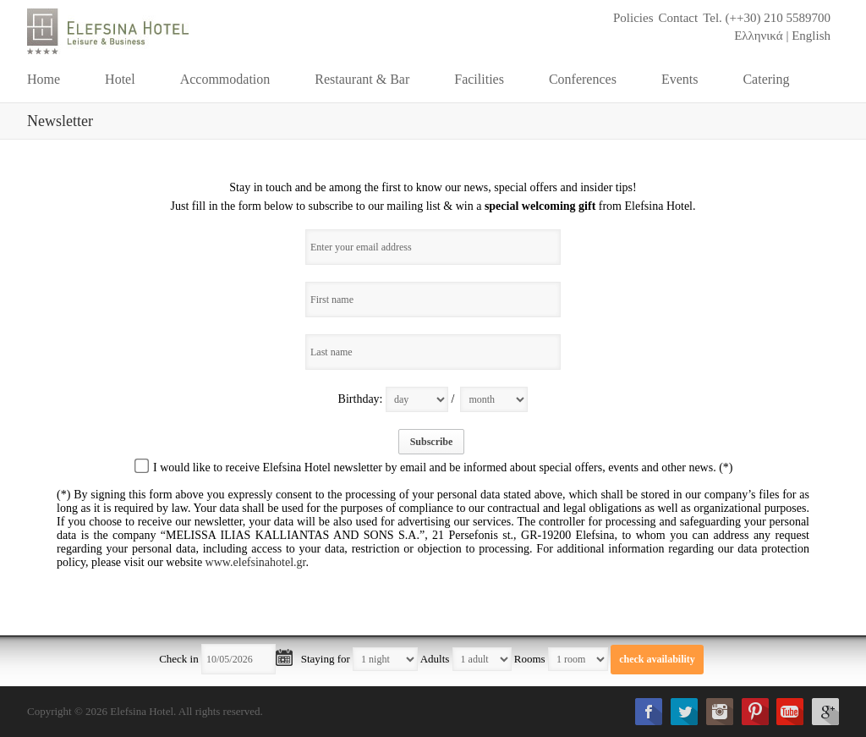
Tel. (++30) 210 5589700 (766, 18)
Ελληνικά (758, 35)
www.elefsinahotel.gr (256, 562)
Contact (678, 18)
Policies (633, 18)
